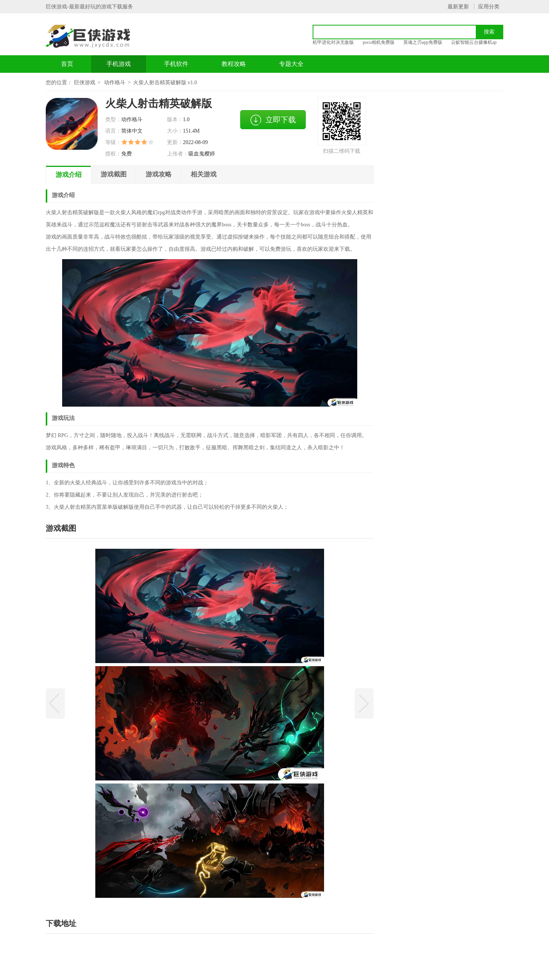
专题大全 (291, 64)
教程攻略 (234, 64)
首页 (67, 64)
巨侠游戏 (84, 82)
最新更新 (458, 7)
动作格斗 (114, 82)
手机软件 (176, 64)
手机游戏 (118, 64)
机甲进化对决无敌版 (333, 42)
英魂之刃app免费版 (422, 42)
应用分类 (488, 7)
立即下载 (273, 120)
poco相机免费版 (379, 42)
